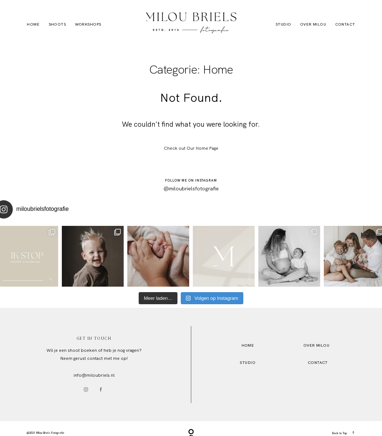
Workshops (88, 24)
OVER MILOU (316, 345)
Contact (345, 24)
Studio (283, 24)
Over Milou (313, 24)
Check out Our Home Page (191, 148)
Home (33, 24)
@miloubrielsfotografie (191, 188)
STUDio (247, 362)
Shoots (57, 24)
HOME (247, 345)
